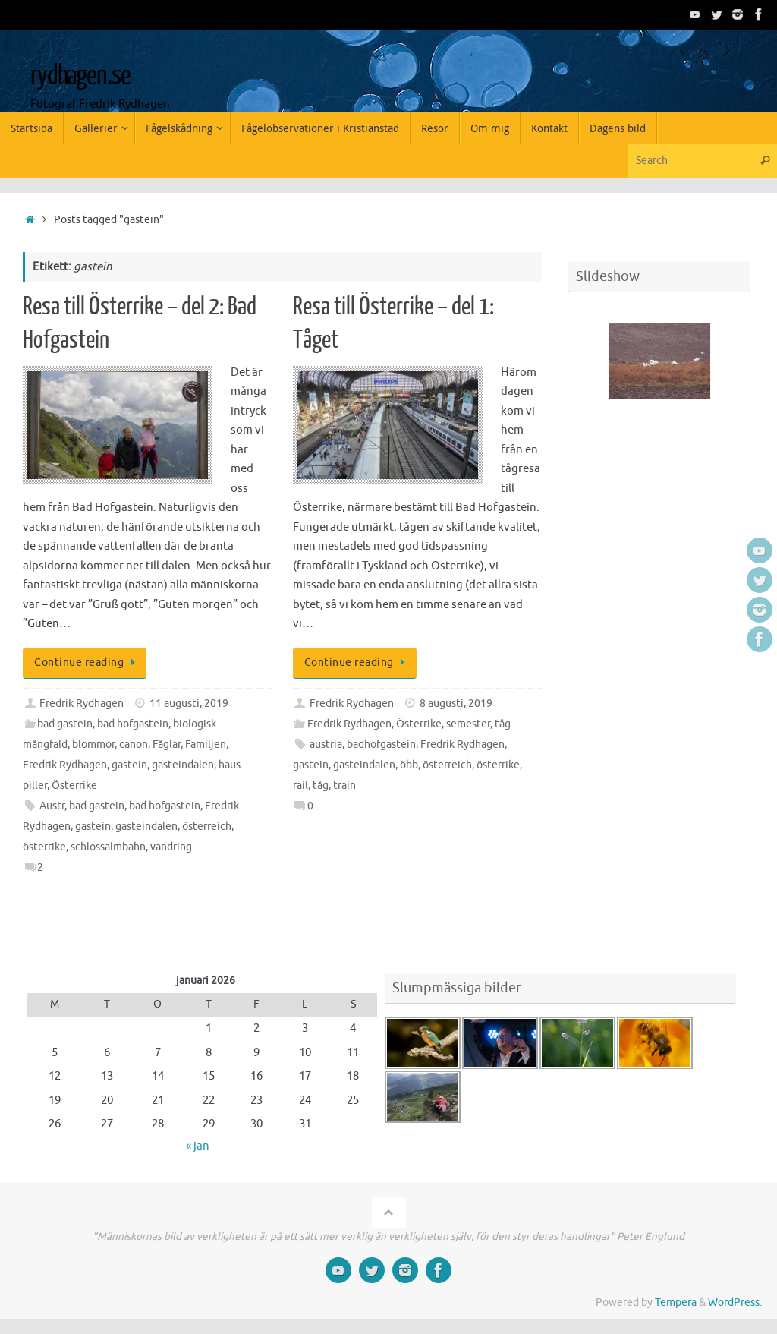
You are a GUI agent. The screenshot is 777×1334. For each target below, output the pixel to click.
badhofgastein (381, 744)
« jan (197, 1146)
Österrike (74, 785)
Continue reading (87, 662)
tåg (503, 723)
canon (133, 744)
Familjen (205, 744)
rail (300, 785)
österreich (206, 826)
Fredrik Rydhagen (81, 703)
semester (468, 723)
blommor (93, 744)
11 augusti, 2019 (188, 703)
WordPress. (735, 1302)
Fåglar (167, 744)
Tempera (676, 1302)
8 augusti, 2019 (456, 703)
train (344, 785)
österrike (44, 846)
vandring (171, 846)
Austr (51, 805)
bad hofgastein (132, 723)
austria (326, 744)
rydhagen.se (80, 76)
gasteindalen (183, 764)
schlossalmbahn (108, 846)
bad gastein (65, 723)
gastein (129, 764)
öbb (409, 764)
